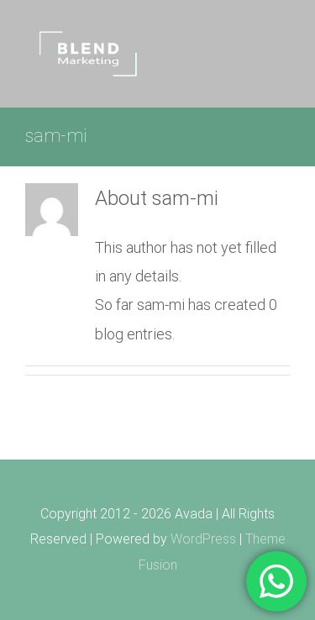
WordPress (203, 539)
